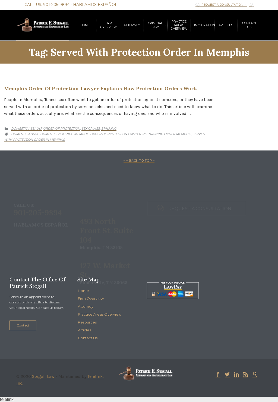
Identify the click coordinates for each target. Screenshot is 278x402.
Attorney (85, 306)
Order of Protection (61, 128)
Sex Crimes (90, 128)
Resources (87, 322)
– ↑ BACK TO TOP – (139, 160)
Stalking (108, 128)
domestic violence (56, 134)
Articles (84, 330)
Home (83, 290)
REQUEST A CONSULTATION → (221, 5)
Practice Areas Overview (99, 314)
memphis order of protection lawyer (107, 134)
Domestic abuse (25, 134)
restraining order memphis (166, 134)
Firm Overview (91, 298)
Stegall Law (43, 376)
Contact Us (87, 338)
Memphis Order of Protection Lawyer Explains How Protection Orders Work (100, 88)
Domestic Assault (26, 128)
